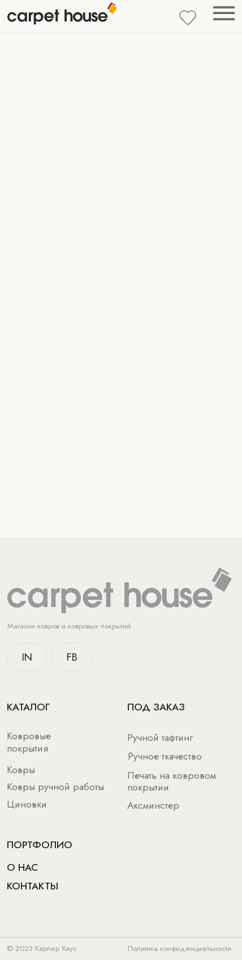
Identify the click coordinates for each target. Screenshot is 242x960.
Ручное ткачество (165, 756)
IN (27, 657)
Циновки (27, 804)
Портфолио (39, 844)
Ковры (21, 769)
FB (72, 657)
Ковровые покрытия (29, 741)
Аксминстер (153, 805)
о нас (22, 867)
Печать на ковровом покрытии (171, 781)
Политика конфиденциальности (179, 948)
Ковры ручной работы (55, 786)
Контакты (32, 886)
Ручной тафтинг (160, 737)
